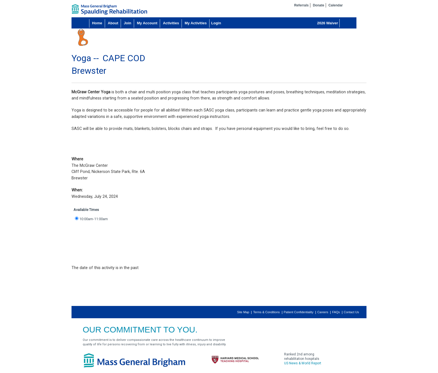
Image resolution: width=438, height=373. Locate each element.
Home (97, 23)
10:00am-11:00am (93, 219)
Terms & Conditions (266, 312)
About (113, 23)
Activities (171, 23)
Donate (318, 5)
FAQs (336, 312)
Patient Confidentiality (298, 312)
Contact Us (351, 312)
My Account (147, 23)
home (109, 9)
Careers (322, 312)
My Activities (196, 23)
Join (127, 23)
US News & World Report (302, 363)
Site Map (243, 312)
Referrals (301, 5)
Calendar (335, 5)
